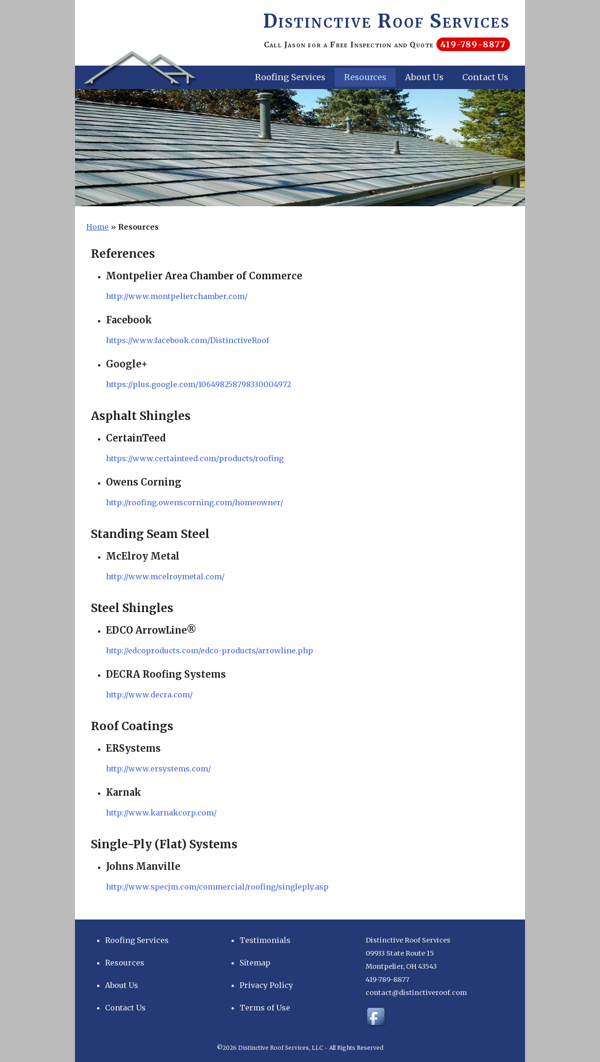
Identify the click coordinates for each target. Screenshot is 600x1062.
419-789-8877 (473, 44)
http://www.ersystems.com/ (158, 768)
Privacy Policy (266, 985)
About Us (424, 77)
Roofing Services (290, 77)
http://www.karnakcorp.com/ (161, 812)
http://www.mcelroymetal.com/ (165, 576)
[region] (300, 147)
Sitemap (255, 962)
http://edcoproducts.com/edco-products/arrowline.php (209, 650)
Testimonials (265, 940)
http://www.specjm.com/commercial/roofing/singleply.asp (217, 886)
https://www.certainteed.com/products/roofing (195, 458)
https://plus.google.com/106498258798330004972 (198, 384)
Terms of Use (265, 1007)
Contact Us (485, 77)
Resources (365, 77)
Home (97, 227)
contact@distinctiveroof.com (416, 992)
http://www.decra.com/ (149, 694)
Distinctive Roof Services (386, 21)
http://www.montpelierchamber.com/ (177, 296)
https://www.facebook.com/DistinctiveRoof (187, 340)
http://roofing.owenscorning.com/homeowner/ (194, 502)
